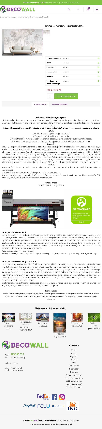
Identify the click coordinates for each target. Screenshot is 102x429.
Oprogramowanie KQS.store (41, 424)
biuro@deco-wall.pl (18, 357)
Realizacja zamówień (74, 384)
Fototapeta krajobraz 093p (59, 325)
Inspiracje (74, 372)
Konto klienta (74, 365)
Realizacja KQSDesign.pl (62, 424)
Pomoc (74, 353)
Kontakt (74, 359)
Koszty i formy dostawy (74, 378)
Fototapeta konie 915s (42, 320)
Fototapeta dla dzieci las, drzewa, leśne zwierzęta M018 (25, 322)
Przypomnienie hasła (74, 375)
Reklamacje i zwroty (74, 381)
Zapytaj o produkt (60, 104)
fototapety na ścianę (31, 17)
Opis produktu (40, 104)
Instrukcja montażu (74, 387)
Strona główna (5, 17)
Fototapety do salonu (17, 17)
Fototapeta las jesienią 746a (77, 320)
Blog (74, 362)
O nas (74, 350)
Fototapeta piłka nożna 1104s (8, 321)
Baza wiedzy (74, 369)
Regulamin (74, 356)
